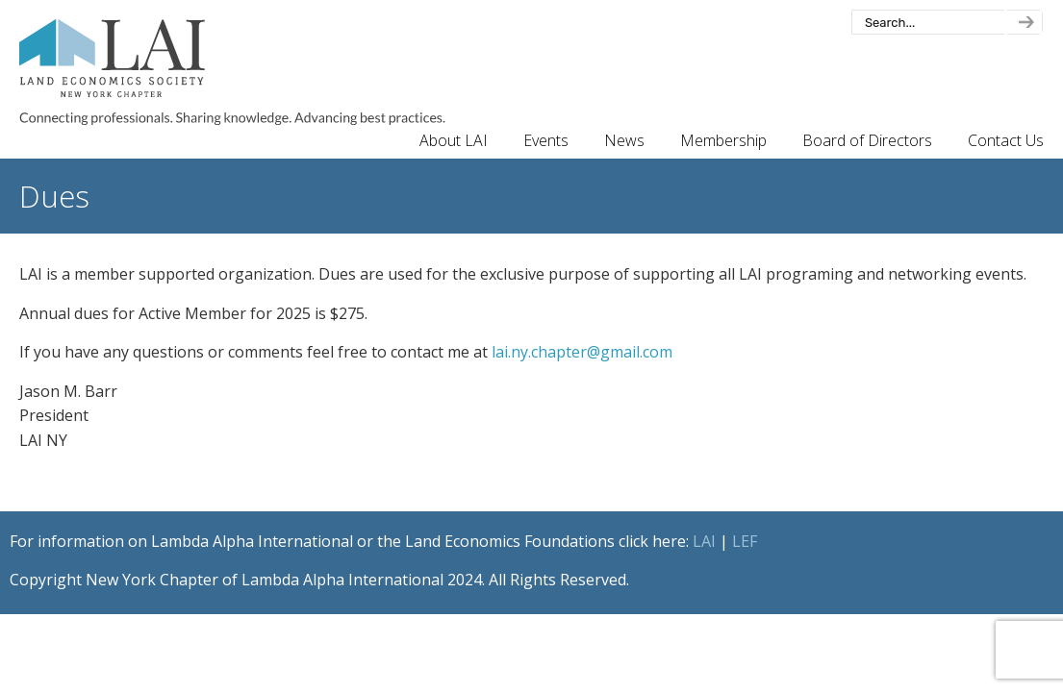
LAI (704, 541)
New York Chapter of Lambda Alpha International (232, 72)
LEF (744, 541)
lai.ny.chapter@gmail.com (582, 351)
